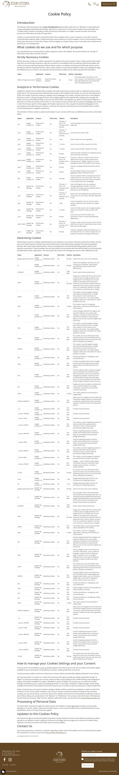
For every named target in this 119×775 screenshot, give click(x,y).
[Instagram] (10, 759)
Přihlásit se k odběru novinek (92, 751)
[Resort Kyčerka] (16, 4)
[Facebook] (4, 759)
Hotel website (103, 771)
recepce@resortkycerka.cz (12, 755)
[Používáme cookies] (3, 771)
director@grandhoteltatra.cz (56, 733)
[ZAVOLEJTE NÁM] (89, 4)
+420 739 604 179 (9, 753)
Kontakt (5, 765)
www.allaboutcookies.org (91, 698)
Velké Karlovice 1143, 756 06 (11, 751)
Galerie (13, 765)
